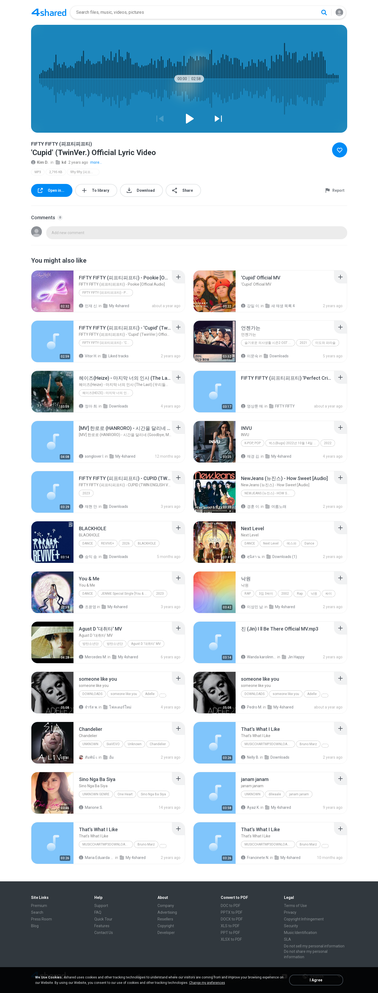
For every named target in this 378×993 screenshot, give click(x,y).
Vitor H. (88, 356)
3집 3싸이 (266, 593)
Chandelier (158, 744)
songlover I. (91, 456)
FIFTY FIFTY (282, 406)
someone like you (124, 694)
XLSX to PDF (231, 939)
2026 (126, 543)
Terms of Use (295, 905)
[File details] (52, 291)
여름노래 (275, 506)
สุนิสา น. (251, 556)
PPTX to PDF (231, 912)
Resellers (165, 919)
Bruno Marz (308, 744)
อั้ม (108, 757)
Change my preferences (207, 983)
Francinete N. (255, 857)
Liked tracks (115, 356)
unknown (252, 794)
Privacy (290, 912)
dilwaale (275, 794)
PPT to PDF (230, 932)
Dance (87, 543)
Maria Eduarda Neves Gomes (96, 857)
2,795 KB (55, 172)
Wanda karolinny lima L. (258, 657)
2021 (303, 343)
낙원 (314, 593)
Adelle (150, 694)
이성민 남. (252, 607)
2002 (285, 593)
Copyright (166, 926)
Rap (248, 593)
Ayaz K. (250, 807)
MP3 (38, 172)
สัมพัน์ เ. (88, 757)
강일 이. (250, 306)
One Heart (125, 794)
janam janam (299, 794)
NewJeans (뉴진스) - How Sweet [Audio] (270, 493)
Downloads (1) (281, 556)
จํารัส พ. (88, 707)
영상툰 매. (252, 406)
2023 (86, 493)
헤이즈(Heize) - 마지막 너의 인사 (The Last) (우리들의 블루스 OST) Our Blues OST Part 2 (107, 393)
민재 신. (88, 306)
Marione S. (91, 807)
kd (61, 162)
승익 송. (88, 556)
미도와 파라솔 (325, 343)
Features (101, 926)
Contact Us (103, 932)
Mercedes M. (93, 657)
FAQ (97, 912)
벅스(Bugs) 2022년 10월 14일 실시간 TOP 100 (294, 443)
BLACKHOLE (147, 543)
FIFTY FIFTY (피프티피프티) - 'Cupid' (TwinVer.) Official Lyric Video (107, 343)
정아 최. (88, 406)
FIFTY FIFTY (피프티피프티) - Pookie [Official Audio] (107, 293)
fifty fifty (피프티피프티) (85, 172)
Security (291, 926)
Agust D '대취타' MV (146, 644)
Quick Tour (103, 919)
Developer (166, 932)
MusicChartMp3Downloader (269, 744)
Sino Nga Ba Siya (153, 794)
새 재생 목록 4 (280, 306)
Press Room (41, 919)
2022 (328, 443)
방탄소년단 (90, 644)
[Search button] (323, 12)
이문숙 (249, 356)
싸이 (328, 593)
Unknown (90, 744)
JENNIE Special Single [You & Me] (125, 593)
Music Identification (300, 932)
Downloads (276, 356)
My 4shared (116, 306)
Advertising (167, 912)
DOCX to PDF (232, 919)
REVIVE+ (107, 543)
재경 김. (250, 456)
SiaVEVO (113, 744)
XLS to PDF (230, 926)
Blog (35, 926)
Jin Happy (293, 657)
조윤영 (87, 607)
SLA (287, 939)
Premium (39, 905)
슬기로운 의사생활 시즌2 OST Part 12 (270, 343)
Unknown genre (95, 794)
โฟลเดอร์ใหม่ (117, 707)
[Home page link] (49, 12)
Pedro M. (251, 707)
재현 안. (88, 506)
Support (101, 905)
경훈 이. (250, 506)
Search (37, 912)
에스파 (291, 543)
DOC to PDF (230, 905)
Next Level (271, 543)
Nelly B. (250, 757)
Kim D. (39, 162)
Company (166, 905)
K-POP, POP (253, 443)
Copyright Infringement (304, 919)
